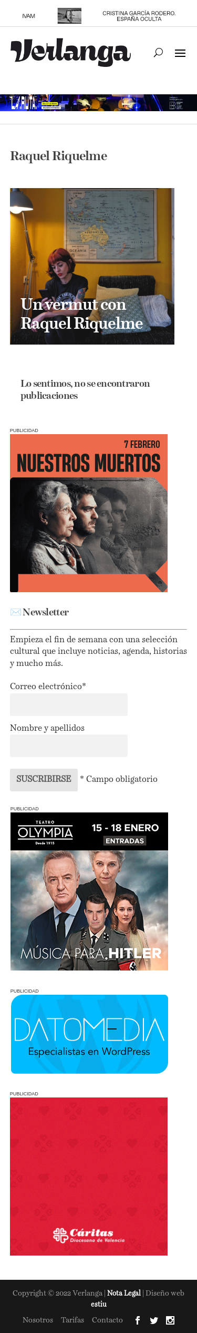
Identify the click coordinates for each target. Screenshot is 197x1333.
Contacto (107, 1320)
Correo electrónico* (48, 687)
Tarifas (72, 1320)
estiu (99, 1304)
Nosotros (38, 1320)
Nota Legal (124, 1293)
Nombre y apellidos (47, 728)
